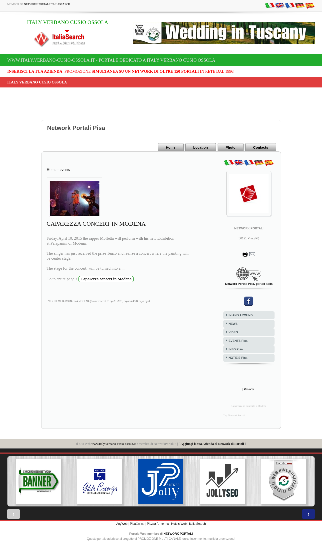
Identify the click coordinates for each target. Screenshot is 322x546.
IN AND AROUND (241, 315)
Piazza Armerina (158, 523)
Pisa (133, 523)
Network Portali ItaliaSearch (47, 3)
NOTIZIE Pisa (238, 357)
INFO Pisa (236, 349)
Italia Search (197, 523)
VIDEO (233, 332)
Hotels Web (179, 523)
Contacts (260, 147)
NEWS (233, 323)
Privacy (249, 389)
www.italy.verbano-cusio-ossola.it (113, 443)
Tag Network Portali (234, 415)
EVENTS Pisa (238, 340)
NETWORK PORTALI (178, 533)
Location (200, 147)
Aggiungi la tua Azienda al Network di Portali (212, 443)
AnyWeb (121, 523)
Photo (231, 147)
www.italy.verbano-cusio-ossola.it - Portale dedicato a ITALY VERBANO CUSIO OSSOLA (111, 60)
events (65, 169)
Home (171, 147)
